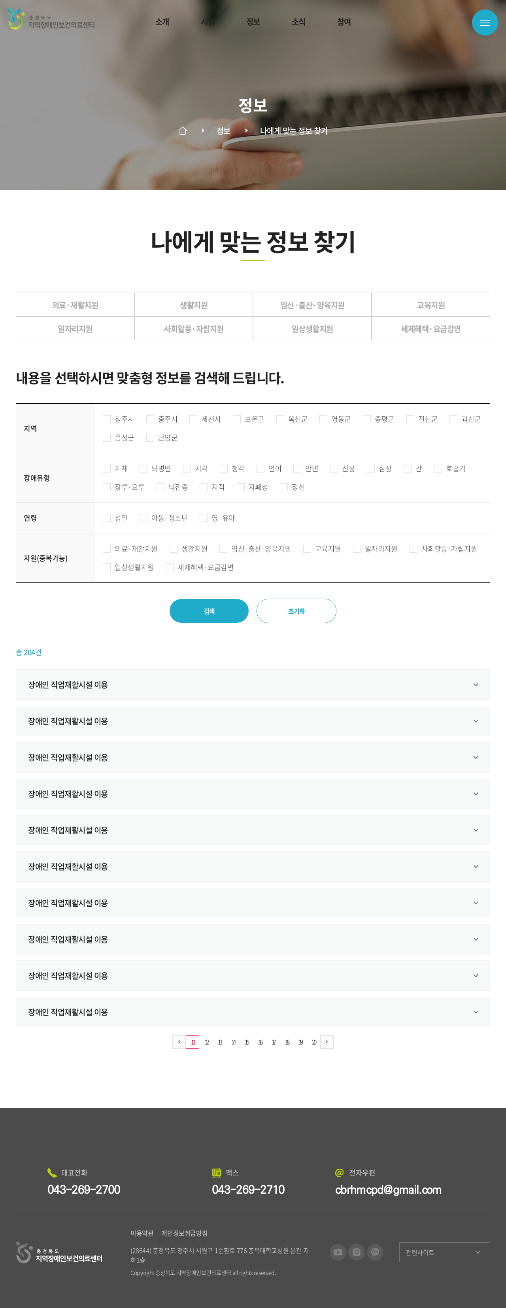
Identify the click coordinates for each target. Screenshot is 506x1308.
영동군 (335, 419)
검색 (209, 611)
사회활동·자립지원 (444, 548)
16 (259, 1042)
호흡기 (450, 468)
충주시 (162, 419)
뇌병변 (155, 468)
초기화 (296, 611)
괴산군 (465, 419)
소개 (162, 21)
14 (232, 1042)
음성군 (118, 437)
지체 (115, 468)
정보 (253, 21)
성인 (115, 517)
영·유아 (217, 517)
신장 (342, 468)
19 (300, 1042)
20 (313, 1042)
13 (219, 1042)
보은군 (248, 419)
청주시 (118, 419)
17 (273, 1042)
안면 (305, 468)
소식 (299, 21)
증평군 (379, 419)
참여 (344, 21)
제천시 (205, 419)
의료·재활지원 (130, 548)
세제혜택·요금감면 (200, 567)
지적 (212, 487)
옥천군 (292, 419)
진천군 (422, 419)
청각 (232, 468)
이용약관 (141, 1233)
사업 (208, 21)
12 (206, 1042)
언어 (269, 468)
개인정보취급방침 (184, 1233)
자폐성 (252, 487)
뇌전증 (172, 487)
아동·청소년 (164, 517)
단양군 (162, 437)
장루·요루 (124, 487)
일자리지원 (375, 548)
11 (192, 1042)
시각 (195, 468)
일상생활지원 (128, 567)
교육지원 (322, 548)
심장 (379, 468)
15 (246, 1042)
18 (286, 1042)
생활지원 (189, 548)
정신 (292, 487)
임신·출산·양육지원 (255, 548)
